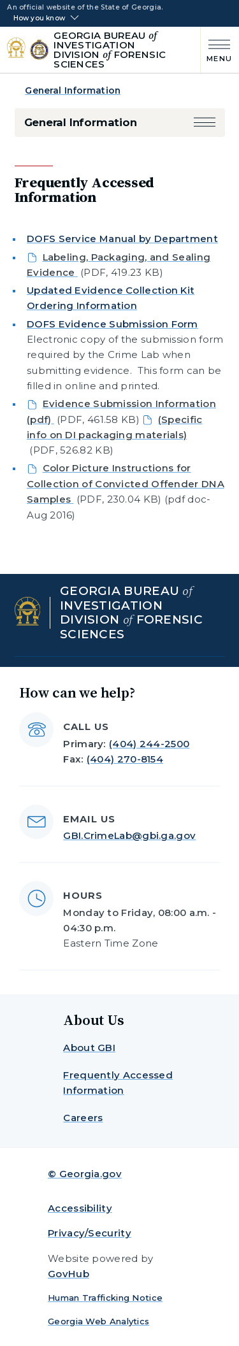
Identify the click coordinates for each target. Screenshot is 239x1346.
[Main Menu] (216, 49)
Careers (83, 1118)
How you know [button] (39, 18)
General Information (72, 90)
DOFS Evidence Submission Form (112, 324)
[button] (204, 122)
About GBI (89, 1048)
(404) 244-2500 (149, 744)
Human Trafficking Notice (105, 1297)
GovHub (68, 1274)
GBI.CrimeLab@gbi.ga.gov (129, 835)
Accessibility (80, 1208)
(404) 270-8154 (125, 759)
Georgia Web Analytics (98, 1321)
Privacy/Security (89, 1233)
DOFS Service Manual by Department (122, 239)
